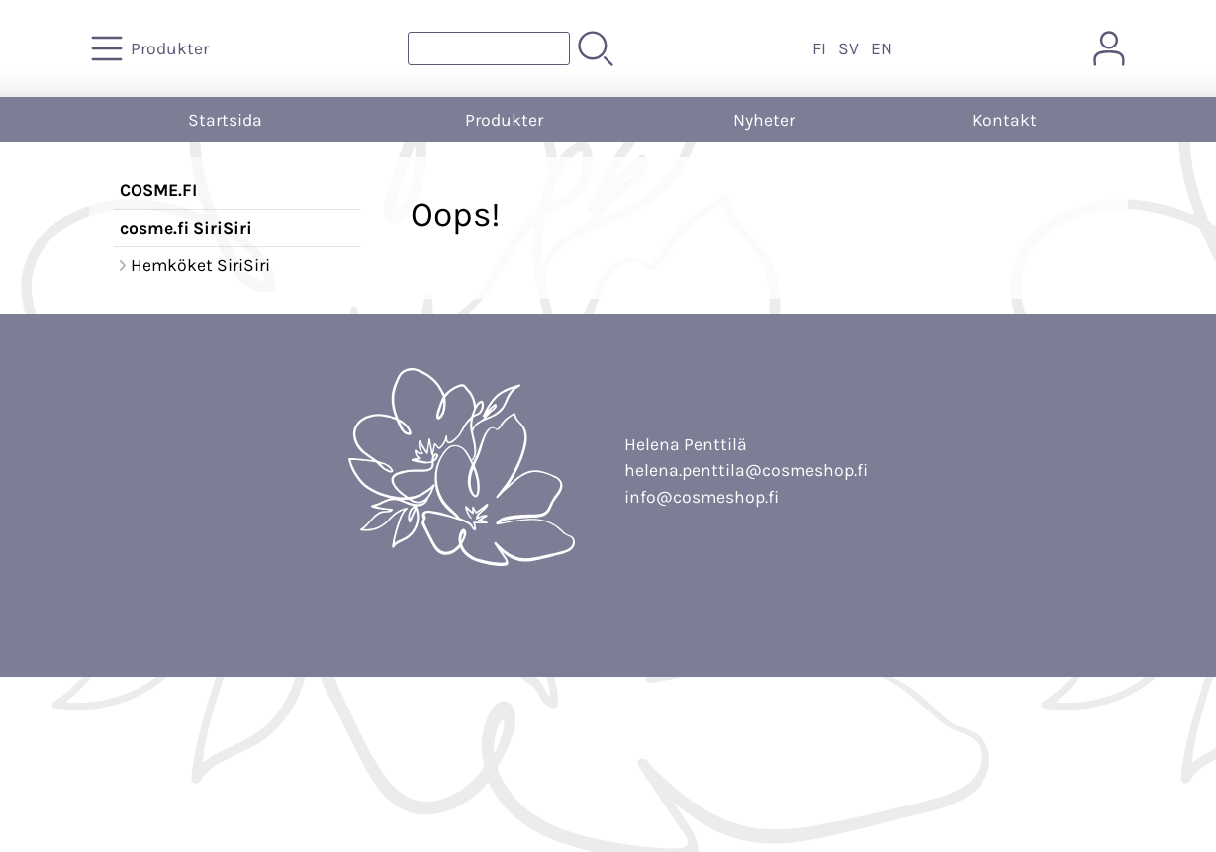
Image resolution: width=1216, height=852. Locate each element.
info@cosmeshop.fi (701, 497)
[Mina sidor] (1109, 48)
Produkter (504, 120)
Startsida (225, 120)
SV (848, 48)
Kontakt (1004, 120)
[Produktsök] (489, 48)
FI (819, 48)
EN (881, 48)
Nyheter (764, 120)
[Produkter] (152, 48)
